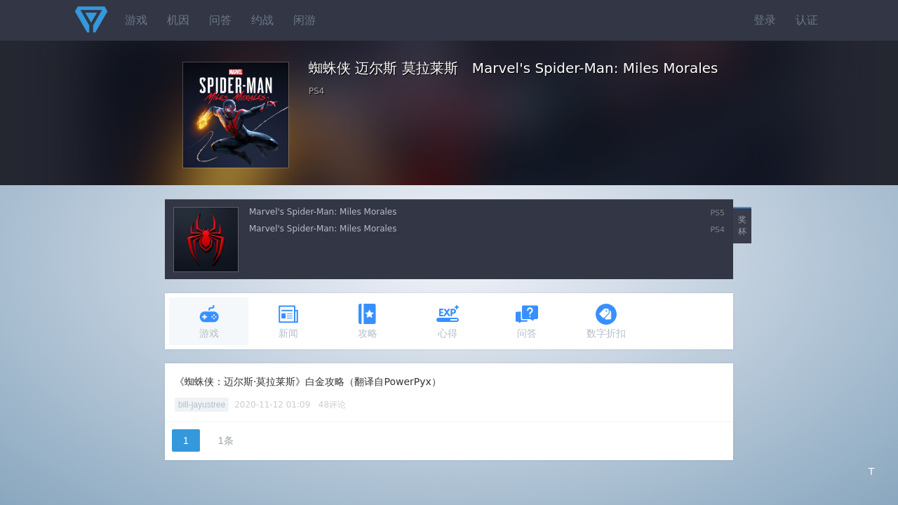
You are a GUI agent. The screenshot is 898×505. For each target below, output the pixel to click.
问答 (220, 20)
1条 (226, 440)
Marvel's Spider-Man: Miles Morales (322, 212)
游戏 (136, 20)
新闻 (288, 321)
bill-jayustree (201, 405)
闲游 (304, 20)
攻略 (367, 321)
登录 (764, 20)
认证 (807, 20)
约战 (262, 20)
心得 (447, 321)
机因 (178, 20)
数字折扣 (606, 321)
